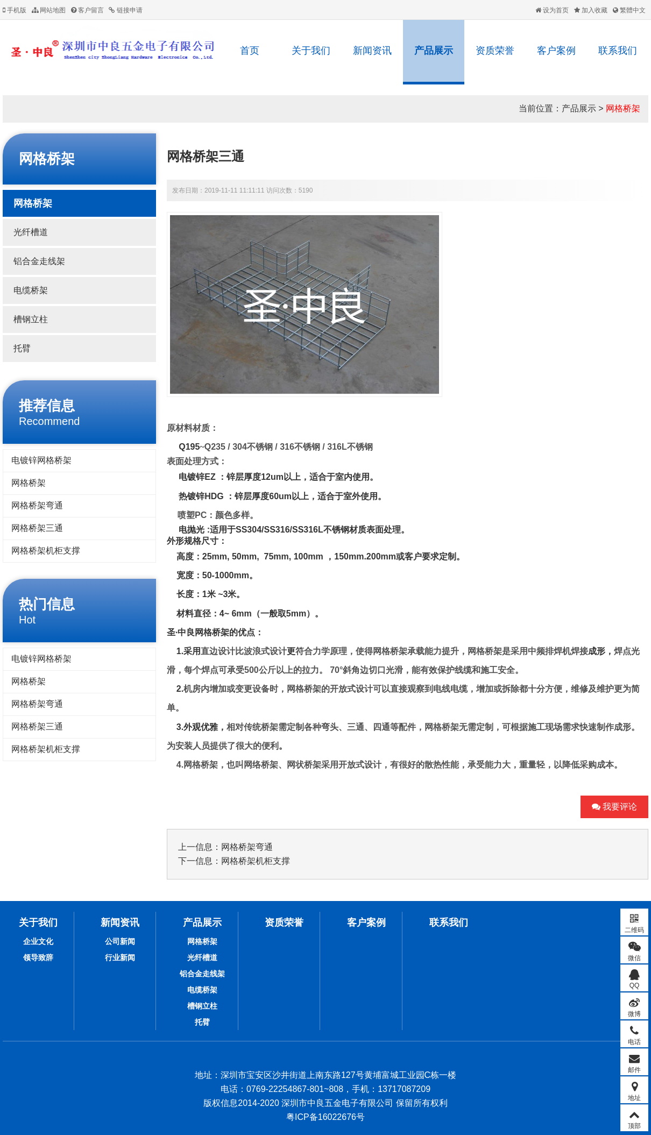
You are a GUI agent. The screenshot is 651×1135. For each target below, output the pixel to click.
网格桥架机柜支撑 (45, 550)
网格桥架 (623, 108)
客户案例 (556, 50)
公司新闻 (120, 941)
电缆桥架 (30, 290)
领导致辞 (38, 957)
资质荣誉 (495, 50)
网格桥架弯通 (37, 505)
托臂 (22, 348)
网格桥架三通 (37, 528)
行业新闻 (120, 957)
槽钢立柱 (30, 319)
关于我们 (311, 50)
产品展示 (433, 50)
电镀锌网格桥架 (41, 460)
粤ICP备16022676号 (325, 1117)
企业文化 (38, 941)
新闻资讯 (372, 50)
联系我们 (617, 50)
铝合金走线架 (39, 261)
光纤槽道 (30, 232)
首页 (249, 50)
